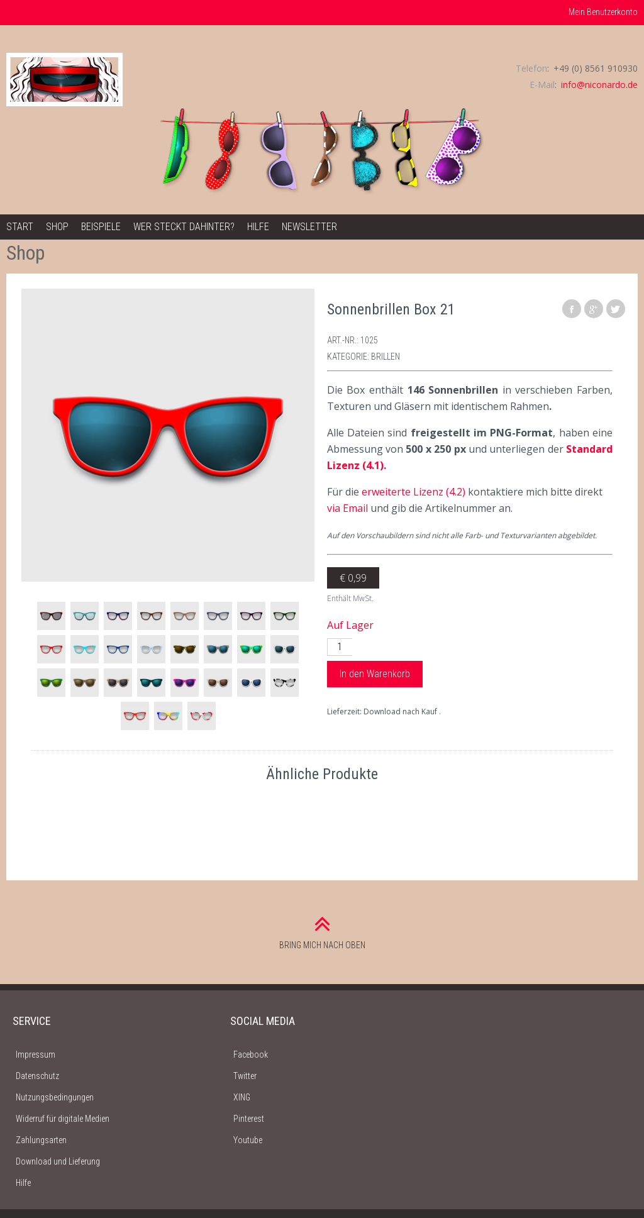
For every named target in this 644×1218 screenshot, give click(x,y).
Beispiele (101, 227)
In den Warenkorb (375, 674)
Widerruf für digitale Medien (62, 1119)
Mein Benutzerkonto (603, 12)
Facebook (250, 1054)
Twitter (245, 1076)
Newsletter (309, 227)
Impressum (35, 1054)
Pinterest (248, 1119)
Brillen (385, 357)
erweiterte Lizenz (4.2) (413, 492)
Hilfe (258, 227)
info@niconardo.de (599, 85)
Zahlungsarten (41, 1140)
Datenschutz (37, 1076)
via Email (347, 508)
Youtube (247, 1140)
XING (241, 1097)
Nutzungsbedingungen (55, 1097)
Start (19, 227)
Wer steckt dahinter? (184, 227)
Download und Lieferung (58, 1161)
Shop (57, 227)
